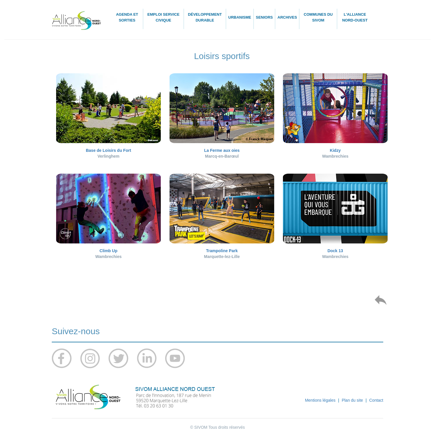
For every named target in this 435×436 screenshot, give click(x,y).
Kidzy (335, 150)
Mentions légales (320, 400)
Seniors (264, 17)
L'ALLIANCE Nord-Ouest (355, 17)
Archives (287, 17)
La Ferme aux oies (222, 150)
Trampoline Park (222, 250)
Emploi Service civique (163, 17)
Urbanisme (239, 17)
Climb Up (108, 250)
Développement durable (205, 17)
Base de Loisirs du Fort (108, 150)
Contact (376, 400)
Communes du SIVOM (318, 17)
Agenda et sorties (127, 17)
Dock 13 (335, 250)
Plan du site (352, 400)
